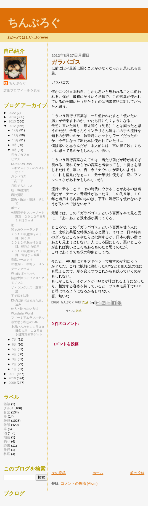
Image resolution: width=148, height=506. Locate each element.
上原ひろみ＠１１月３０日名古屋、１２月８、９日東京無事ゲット (28, 330)
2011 (13, 373)
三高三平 (17, 181)
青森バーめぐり (21, 259)
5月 (15, 349)
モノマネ (17, 282)
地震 (7, 437)
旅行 (7, 449)
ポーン (15, 207)
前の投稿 (137, 473)
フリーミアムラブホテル (27, 317)
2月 (15, 364)
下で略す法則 (20, 295)
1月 (15, 369)
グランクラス (20, 268)
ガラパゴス (18, 176)
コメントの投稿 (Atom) (79, 483)
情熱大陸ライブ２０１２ (27, 278)
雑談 (7, 424)
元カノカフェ (20, 154)
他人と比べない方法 (24, 308)
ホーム (97, 473)
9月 (15, 145)
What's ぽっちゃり (23, 273)
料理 (7, 454)
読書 (7, 445)
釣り (7, 441)
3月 (15, 359)
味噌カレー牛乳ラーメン (27, 264)
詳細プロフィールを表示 (22, 90)
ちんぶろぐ (33, 23)
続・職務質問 (20, 190)
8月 (15, 150)
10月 (15, 140)
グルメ (9, 408)
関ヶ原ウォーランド (24, 229)
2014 (13, 117)
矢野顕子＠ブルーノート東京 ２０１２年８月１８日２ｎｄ (28, 216)
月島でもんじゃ (21, 185)
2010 (13, 378)
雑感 (78, 310)
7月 (15, 339)
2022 (13, 112)
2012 (13, 125)
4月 (15, 354)
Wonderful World (22, 313)
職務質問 (17, 194)
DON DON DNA (21, 163)
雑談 (7, 404)
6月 (15, 344)
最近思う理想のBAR (24, 322)
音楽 (7, 412)
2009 (13, 382)
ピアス (15, 159)
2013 (13, 121)
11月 (15, 135)
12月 (15, 130)
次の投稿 (58, 473)
